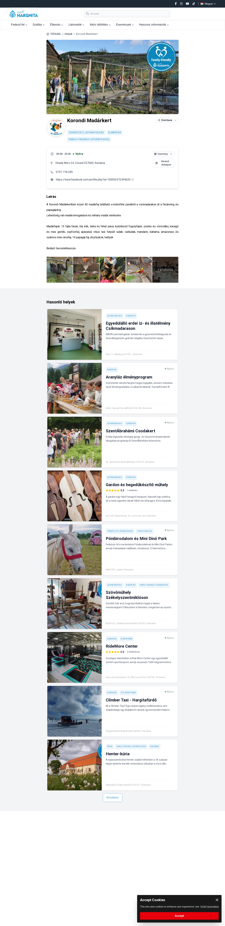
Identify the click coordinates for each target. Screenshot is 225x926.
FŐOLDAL (56, 34)
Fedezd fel (19, 24)
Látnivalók (76, 24)
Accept (179, 915)
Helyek (68, 34)
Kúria (109, 746)
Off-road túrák (128, 693)
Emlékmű (154, 746)
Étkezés (56, 24)
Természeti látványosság (86, 132)
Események (125, 24)
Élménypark (126, 639)
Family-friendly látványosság (89, 139)
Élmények (114, 132)
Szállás (39, 24)
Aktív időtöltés (100, 24)
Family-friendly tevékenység (154, 585)
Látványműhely (114, 316)
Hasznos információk (154, 24)
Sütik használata (209, 906)
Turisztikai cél (144, 531)
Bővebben (112, 797)
